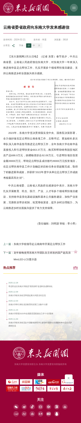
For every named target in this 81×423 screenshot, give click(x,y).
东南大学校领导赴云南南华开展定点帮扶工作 (39, 245)
